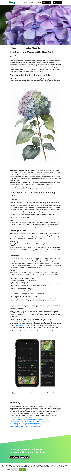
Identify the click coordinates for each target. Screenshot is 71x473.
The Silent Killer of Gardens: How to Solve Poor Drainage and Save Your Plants (30, 421)
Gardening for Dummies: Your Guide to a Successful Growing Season (27, 425)
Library (31, 2)
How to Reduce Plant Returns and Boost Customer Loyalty (25, 423)
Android (18, 322)
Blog (35, 2)
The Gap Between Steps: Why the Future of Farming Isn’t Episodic (27, 419)
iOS (23, 322)
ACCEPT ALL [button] (22, 469)
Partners (25, 2)
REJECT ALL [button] (14, 469)
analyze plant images (21, 325)
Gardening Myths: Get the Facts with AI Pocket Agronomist (25, 426)
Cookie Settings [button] (6, 469)
